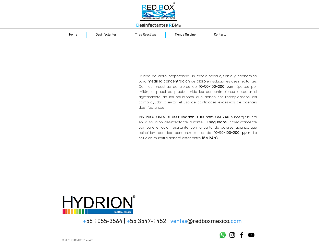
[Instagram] (232, 235)
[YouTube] (251, 235)
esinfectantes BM (158, 25)
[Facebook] (242, 235)
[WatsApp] (222, 235)
